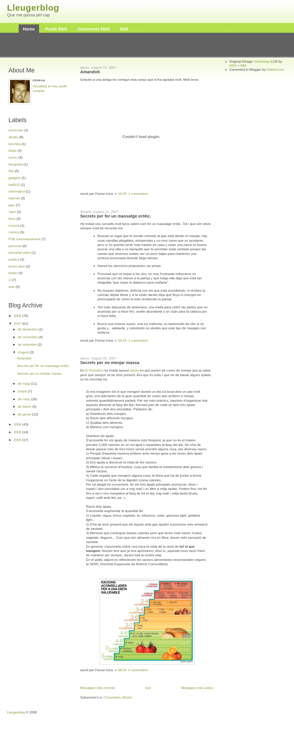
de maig (24, 384)
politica (14, 259)
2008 (18, 316)
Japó (12, 212)
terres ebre (17, 266)
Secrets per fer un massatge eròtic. (43, 366)
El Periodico (94, 370)
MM (243, 65)
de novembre (28, 337)
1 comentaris (138, 194)
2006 (18, 424)
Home (29, 29)
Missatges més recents (97, 688)
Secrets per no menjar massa (39, 374)
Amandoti (24, 358)
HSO (233, 65)
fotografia (16, 164)
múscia (14, 226)
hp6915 (14, 185)
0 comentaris (138, 670)
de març (24, 399)
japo (12, 205)
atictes (13, 137)
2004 (18, 440)
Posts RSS (56, 29)
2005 (18, 432)
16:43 (122, 340)
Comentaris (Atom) (118, 697)
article (134, 370)
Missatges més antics (197, 688)
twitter (13, 273)
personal (15, 246)
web (12, 287)
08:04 (122, 670)
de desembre (28, 329)
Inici (148, 688)
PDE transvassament (24, 239)
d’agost (24, 352)
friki (11, 171)
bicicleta (15, 144)
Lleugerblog (33, 7)
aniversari (16, 130)
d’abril (23, 391)
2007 (18, 324)
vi (10, 280)
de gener (25, 414)
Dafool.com (275, 70)
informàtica (17, 191)
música (14, 232)
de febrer (25, 407)
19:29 (122, 194)
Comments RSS (94, 29)
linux (12, 219)
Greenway (262, 61)
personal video (20, 253)
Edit (124, 29)
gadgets (15, 178)
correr (13, 157)
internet (14, 198)
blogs (13, 151)
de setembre (28, 344)
